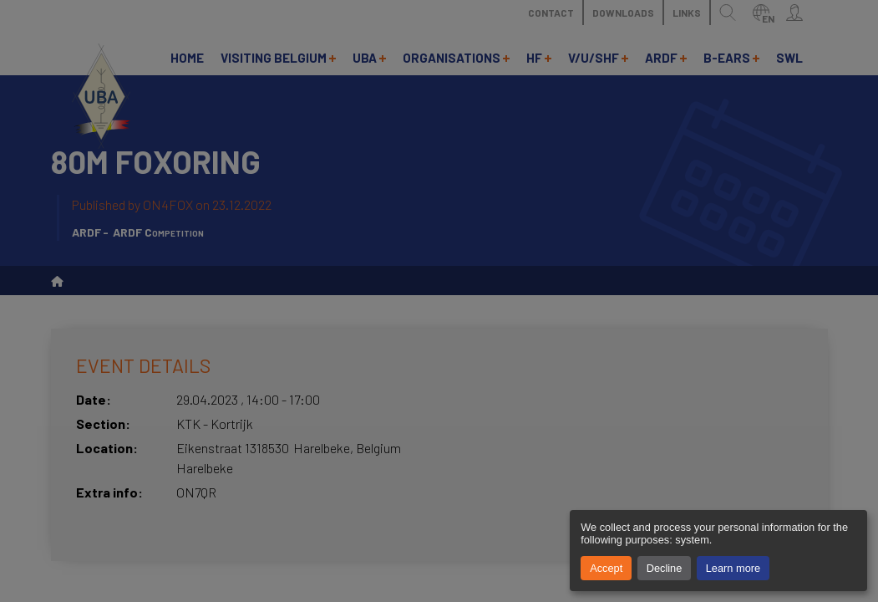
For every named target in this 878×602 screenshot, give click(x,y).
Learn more (733, 568)
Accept (606, 568)
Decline (665, 568)
